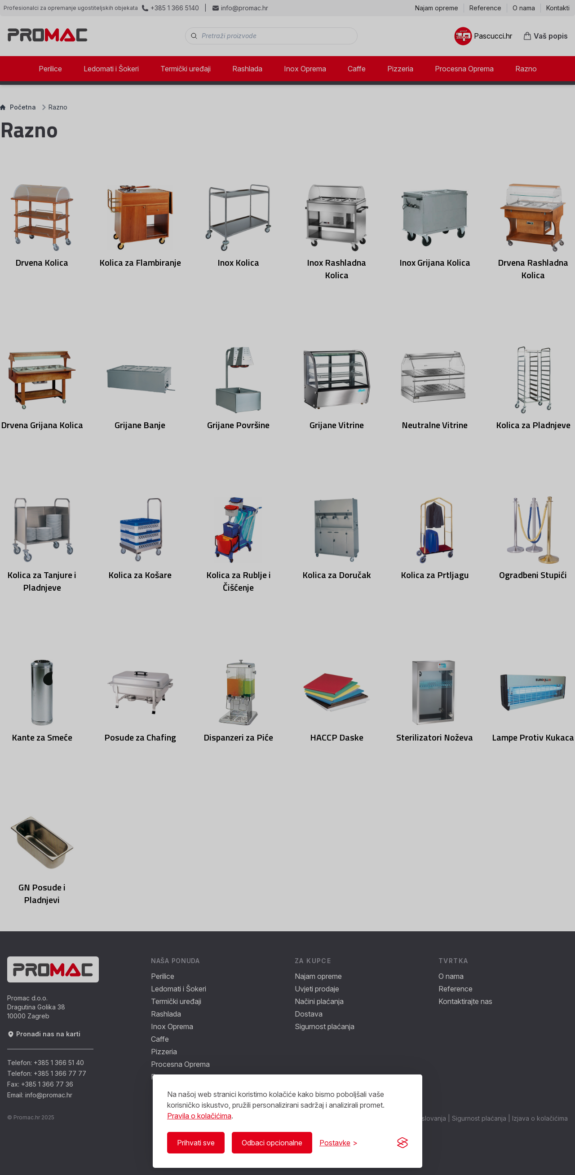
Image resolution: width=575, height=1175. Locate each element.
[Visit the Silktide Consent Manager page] (402, 1142)
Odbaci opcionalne (272, 1142)
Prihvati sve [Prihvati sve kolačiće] (196, 1142)
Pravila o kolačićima (199, 1115)
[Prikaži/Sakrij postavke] (338, 1142)
